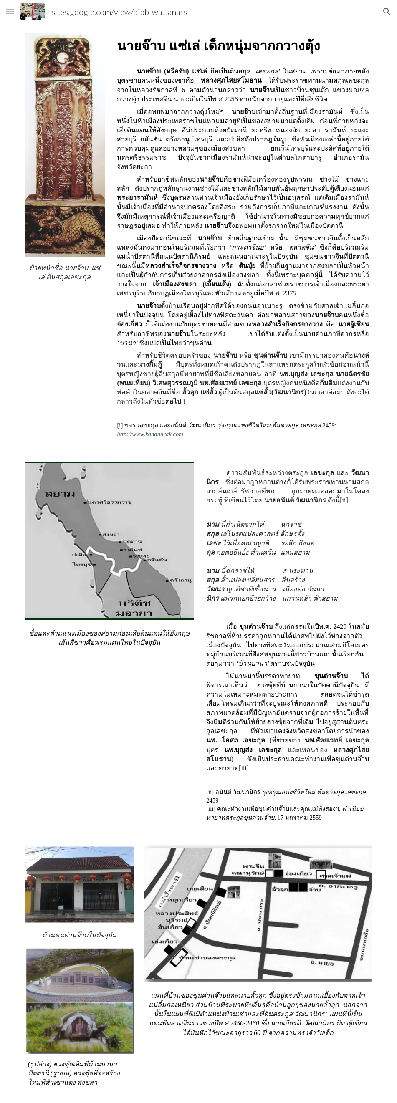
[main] (65, 272)
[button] (10, 11)
